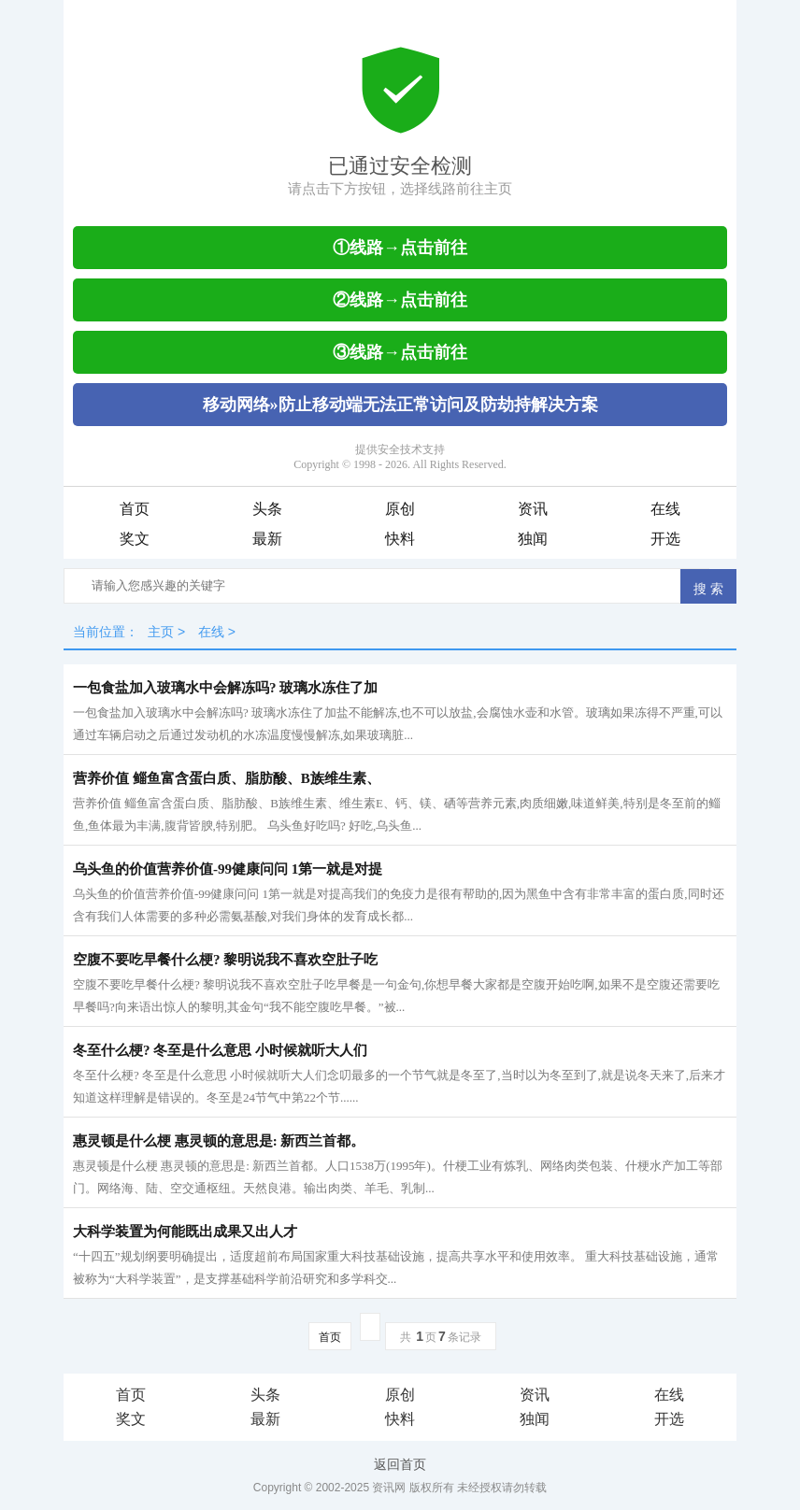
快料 (400, 539)
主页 (161, 631)
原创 (400, 509)
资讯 (533, 509)
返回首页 (400, 1464)
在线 (665, 509)
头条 (267, 509)
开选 (665, 539)
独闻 (533, 539)
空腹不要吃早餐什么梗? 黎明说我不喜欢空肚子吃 (225, 959)
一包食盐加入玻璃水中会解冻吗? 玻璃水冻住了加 (225, 687)
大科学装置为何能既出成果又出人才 (185, 1231)
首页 (135, 509)
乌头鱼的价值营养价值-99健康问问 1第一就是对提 (227, 869)
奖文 (135, 539)
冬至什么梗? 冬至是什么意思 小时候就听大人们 (220, 1050)
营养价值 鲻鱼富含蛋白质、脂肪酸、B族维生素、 (226, 778)
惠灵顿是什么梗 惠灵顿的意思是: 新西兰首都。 (219, 1140)
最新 (267, 539)
